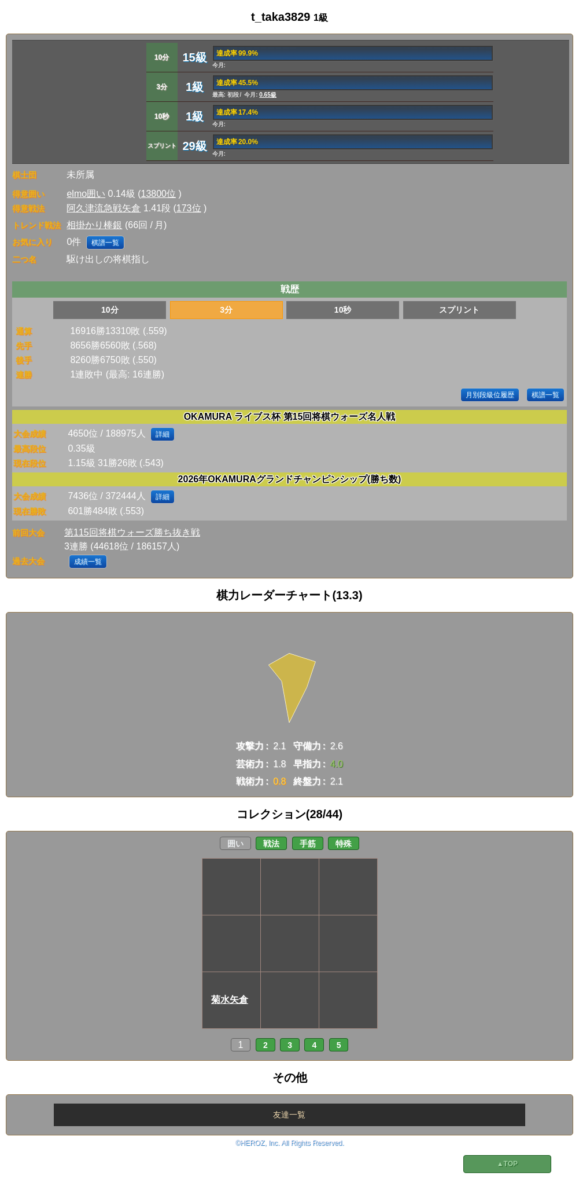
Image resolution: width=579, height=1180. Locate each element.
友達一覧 (289, 1114)
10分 (110, 309)
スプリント (459, 309)
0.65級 (267, 94)
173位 (188, 208)
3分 (226, 309)
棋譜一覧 (105, 243)
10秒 (343, 309)
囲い (235, 843)
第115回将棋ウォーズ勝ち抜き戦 (132, 532)
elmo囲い (86, 194)
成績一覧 (88, 562)
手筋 (308, 843)
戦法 (271, 843)
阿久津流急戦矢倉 (104, 208)
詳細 (162, 434)
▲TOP (507, 1164)
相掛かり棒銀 (94, 225)
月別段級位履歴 (490, 395)
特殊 (343, 843)
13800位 (158, 194)
